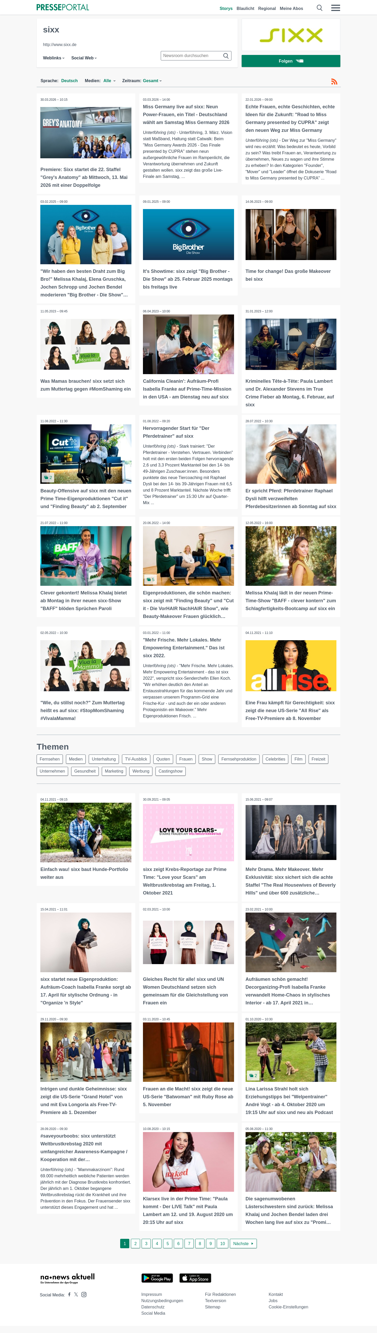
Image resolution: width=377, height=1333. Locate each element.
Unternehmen (52, 779)
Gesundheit (86, 779)
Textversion (215, 1308)
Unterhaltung (106, 766)
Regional (267, 8)
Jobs (273, 1308)
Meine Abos (291, 8)
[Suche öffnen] (320, 8)
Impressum (151, 1301)
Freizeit (326, 766)
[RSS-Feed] (334, 81)
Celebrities (282, 766)
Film (305, 766)
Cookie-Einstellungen (288, 1314)
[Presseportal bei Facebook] (68, 1302)
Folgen (291, 61)
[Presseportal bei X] (74, 1302)
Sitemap (212, 1314)
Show (212, 766)
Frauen (190, 766)
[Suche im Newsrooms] (196, 55)
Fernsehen (50, 766)
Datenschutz (153, 1314)
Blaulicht (245, 8)
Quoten (166, 766)
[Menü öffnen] (335, 8)
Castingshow (174, 779)
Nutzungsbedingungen (162, 1308)
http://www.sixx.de (59, 44)
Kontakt (276, 1301)
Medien (77, 766)
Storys (226, 8)
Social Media (153, 1320)
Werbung (143, 779)
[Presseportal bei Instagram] (82, 1301)
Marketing (116, 779)
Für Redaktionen (220, 1301)
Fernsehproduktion (244, 766)
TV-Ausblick (139, 766)
